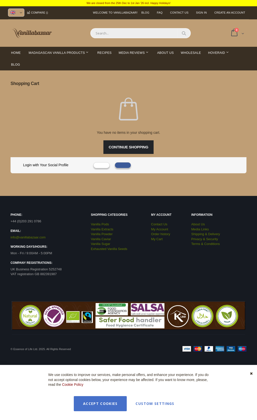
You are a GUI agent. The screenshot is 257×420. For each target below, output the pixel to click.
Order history (160, 234)
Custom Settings (155, 403)
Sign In (201, 12)
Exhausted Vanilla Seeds (109, 249)
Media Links (200, 229)
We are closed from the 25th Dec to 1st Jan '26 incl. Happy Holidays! (129, 3)
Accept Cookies (100, 403)
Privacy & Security (204, 239)
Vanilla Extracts (102, 229)
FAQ (160, 12)
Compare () (37, 12)
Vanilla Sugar (100, 244)
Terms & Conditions (205, 244)
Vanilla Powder (102, 234)
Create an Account (229, 12)
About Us (198, 224)
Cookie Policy (72, 385)
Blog (145, 12)
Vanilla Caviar (101, 239)
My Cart (157, 239)
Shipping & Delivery (205, 234)
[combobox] (140, 33)
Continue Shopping (128, 147)
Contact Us (179, 12)
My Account (159, 229)
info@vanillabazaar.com (28, 237)
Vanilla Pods (100, 224)
